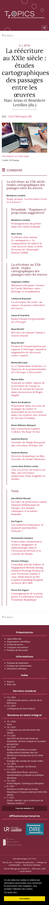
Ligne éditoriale (14, 638)
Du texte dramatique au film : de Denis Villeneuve (28, 457)
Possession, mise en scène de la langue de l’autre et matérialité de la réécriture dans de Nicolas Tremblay (28, 412)
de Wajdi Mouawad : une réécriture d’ (28, 444)
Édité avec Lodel (38, 869)
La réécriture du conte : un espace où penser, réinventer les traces (28, 305)
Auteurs (10, 681)
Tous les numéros (24, 808)
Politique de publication (18, 663)
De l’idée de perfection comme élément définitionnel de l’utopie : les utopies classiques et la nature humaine (29, 508)
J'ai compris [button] (24, 899)
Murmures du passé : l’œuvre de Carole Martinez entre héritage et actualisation (28, 288)
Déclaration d (17, 668)
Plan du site (7, 862)
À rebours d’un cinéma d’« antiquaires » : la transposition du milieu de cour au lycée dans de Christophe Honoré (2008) (27, 245)
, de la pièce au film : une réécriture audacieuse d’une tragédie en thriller (28, 474)
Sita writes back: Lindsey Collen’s (25, 430)
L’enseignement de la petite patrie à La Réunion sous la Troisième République (27, 596)
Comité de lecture (15, 644)
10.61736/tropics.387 (20, 116)
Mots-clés (11, 684)
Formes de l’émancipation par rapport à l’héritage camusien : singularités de (29, 351)
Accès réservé (25, 871)
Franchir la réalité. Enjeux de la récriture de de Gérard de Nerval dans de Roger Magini (28, 389)
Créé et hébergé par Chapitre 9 (16, 869)
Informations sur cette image (15, 156)
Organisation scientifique (18, 641)
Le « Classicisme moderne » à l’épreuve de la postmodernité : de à (29, 369)
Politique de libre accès (17, 650)
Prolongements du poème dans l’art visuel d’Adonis (26, 225)
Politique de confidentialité (19, 665)
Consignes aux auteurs (17, 647)
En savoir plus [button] (10, 892)
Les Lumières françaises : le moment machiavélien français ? (27, 527)
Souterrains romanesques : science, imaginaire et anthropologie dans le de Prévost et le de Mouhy (27, 547)
